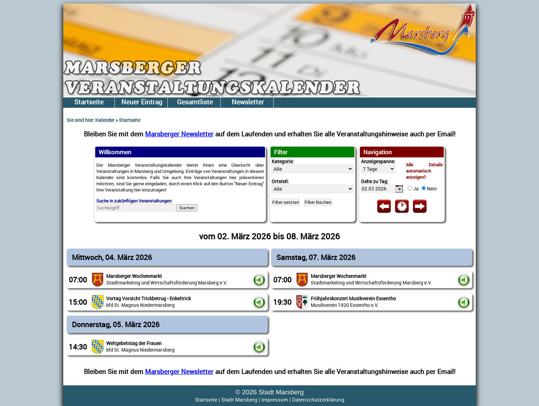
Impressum (275, 399)
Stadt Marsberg (239, 399)
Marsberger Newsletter (179, 133)
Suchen (187, 207)
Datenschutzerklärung (318, 399)
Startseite (206, 399)
